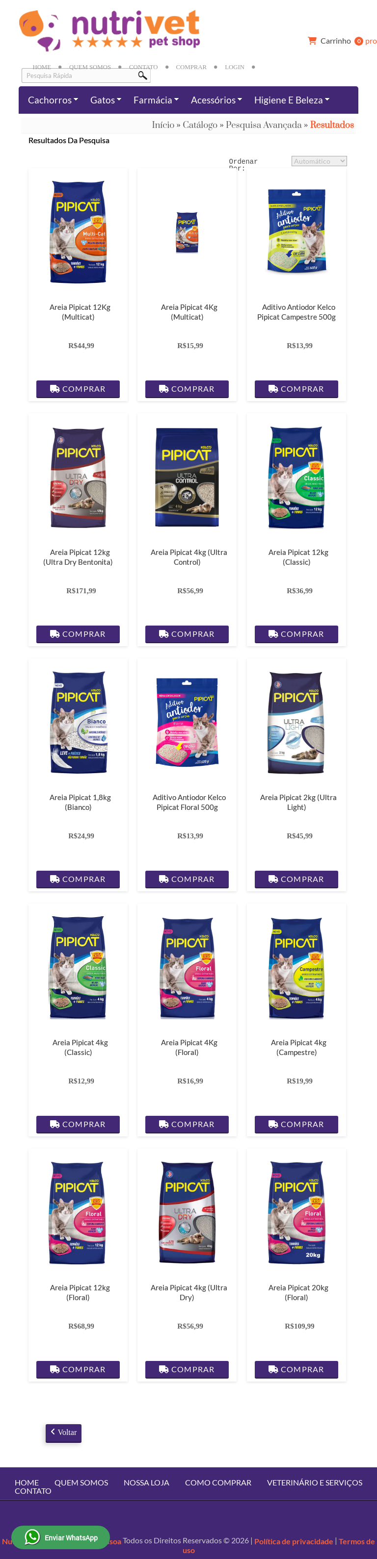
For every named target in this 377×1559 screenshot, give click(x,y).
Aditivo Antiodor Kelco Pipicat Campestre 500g (296, 311)
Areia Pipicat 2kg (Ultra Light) (298, 802)
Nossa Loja (146, 1482)
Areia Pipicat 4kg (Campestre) (298, 1047)
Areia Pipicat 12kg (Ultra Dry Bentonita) (78, 557)
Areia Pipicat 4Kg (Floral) (189, 1047)
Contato (143, 67)
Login (234, 67)
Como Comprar (218, 1482)
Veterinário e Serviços (314, 1482)
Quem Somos (90, 67)
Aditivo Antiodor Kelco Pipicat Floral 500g (189, 802)
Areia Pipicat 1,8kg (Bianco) (80, 802)
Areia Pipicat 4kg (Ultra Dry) (189, 1292)
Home (41, 67)
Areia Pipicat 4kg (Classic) (80, 1047)
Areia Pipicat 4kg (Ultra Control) (189, 557)
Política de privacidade (293, 1541)
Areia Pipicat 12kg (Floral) (80, 1292)
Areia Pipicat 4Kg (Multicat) (189, 311)
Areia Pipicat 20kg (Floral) (298, 1292)
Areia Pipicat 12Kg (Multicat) (80, 311)
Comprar (191, 67)
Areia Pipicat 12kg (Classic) (298, 557)
